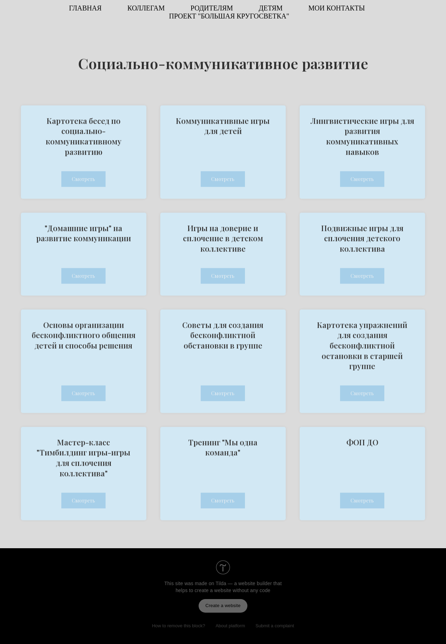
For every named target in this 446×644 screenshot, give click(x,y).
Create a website (223, 605)
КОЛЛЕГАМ (146, 8)
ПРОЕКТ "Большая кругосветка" (229, 16)
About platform (230, 625)
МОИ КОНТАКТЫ (336, 8)
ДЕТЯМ (271, 8)
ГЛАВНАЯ (85, 8)
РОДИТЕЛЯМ (212, 8)
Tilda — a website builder (244, 583)
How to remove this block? (178, 625)
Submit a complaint (274, 625)
